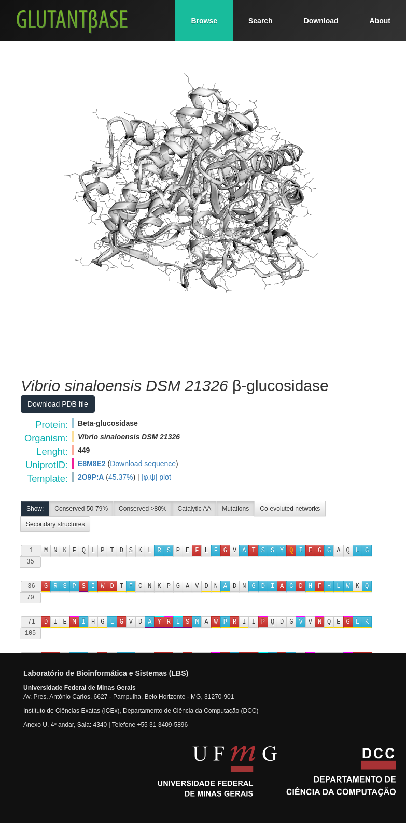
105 (30, 633)
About (380, 21)
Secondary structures (55, 524)
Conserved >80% (142, 508)
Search (260, 21)
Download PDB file (57, 404)
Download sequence (143, 463)
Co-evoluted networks (290, 508)
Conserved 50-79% (81, 508)
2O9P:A (91, 477)
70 (30, 597)
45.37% (120, 477)
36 (31, 586)
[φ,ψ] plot (156, 477)
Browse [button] (204, 21)
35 (30, 561)
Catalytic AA (194, 508)
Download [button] (321, 21)
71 (31, 621)
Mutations (235, 508)
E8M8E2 (92, 463)
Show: (35, 508)
